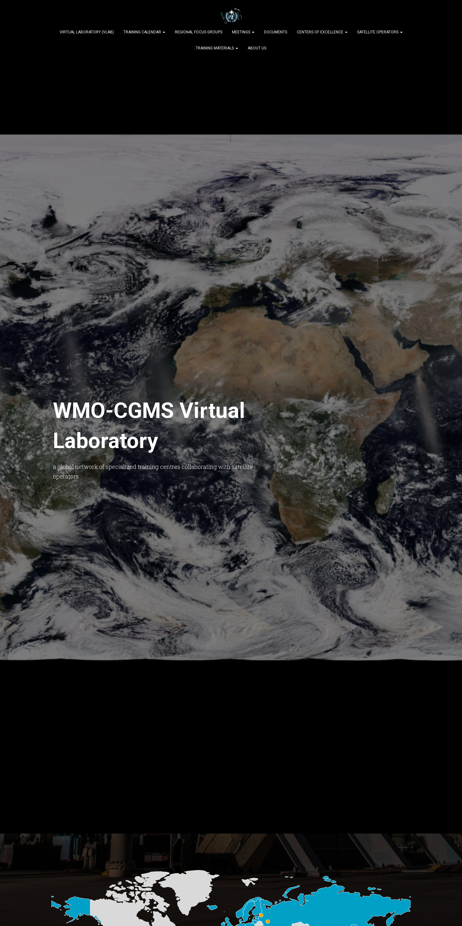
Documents (275, 32)
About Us (257, 48)
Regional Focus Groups (198, 32)
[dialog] (450, 913)
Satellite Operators (380, 32)
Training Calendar (144, 32)
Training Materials (217, 48)
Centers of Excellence (322, 32)
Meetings (243, 32)
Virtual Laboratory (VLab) (87, 32)
